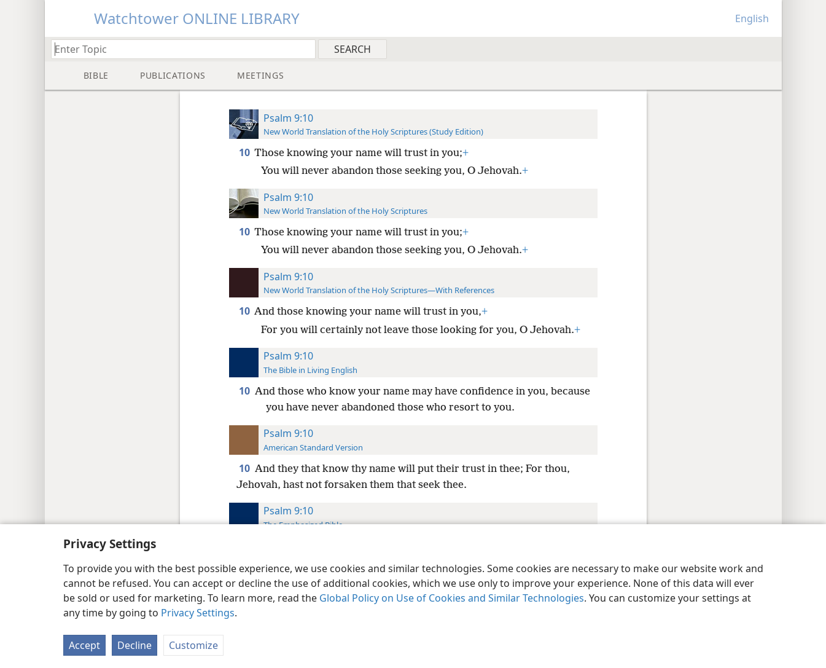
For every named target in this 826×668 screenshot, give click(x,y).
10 (245, 152)
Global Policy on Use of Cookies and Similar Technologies (451, 598)
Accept (84, 645)
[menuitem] (768, 48)
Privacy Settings (198, 612)
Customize (193, 645)
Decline (134, 645)
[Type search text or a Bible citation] (177, 49)
